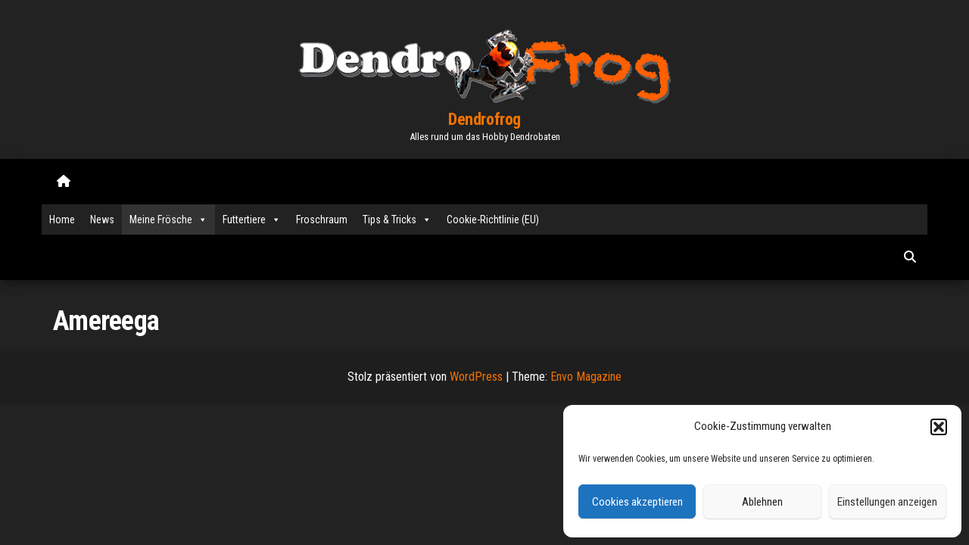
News (102, 219)
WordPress (476, 376)
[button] (938, 426)
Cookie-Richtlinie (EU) (493, 219)
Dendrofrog (484, 119)
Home (62, 219)
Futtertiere (252, 219)
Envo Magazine (586, 376)
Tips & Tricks (397, 219)
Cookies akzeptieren (637, 502)
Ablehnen (762, 502)
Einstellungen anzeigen (887, 502)
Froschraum (321, 219)
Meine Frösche (168, 219)
